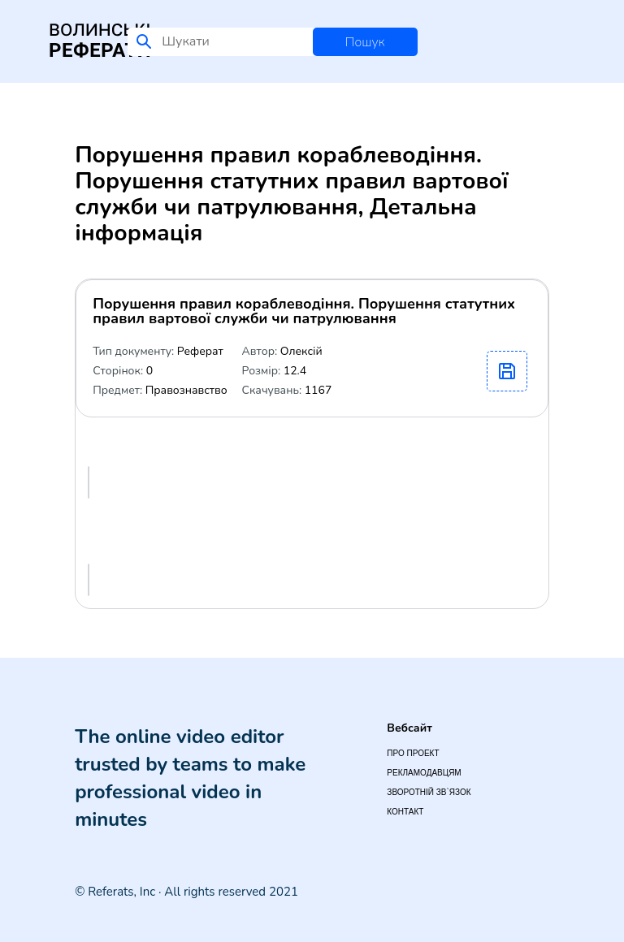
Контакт (405, 811)
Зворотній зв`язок (428, 792)
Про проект (413, 753)
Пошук (365, 42)
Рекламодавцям (424, 772)
